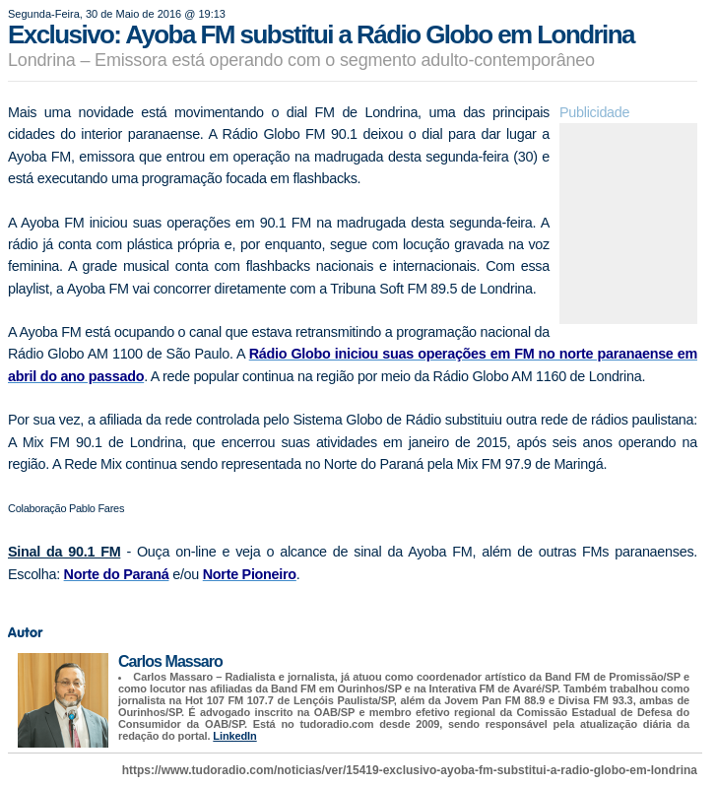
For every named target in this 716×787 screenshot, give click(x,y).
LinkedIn (234, 736)
